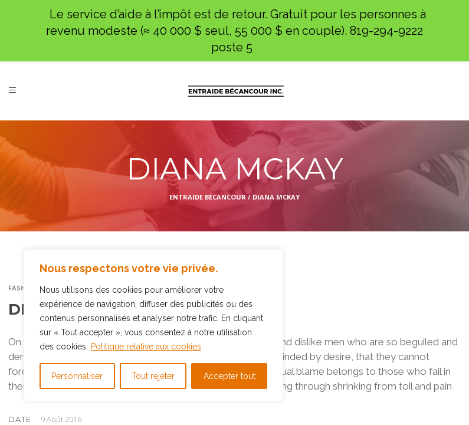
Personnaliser (77, 376)
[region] (153, 325)
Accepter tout (229, 376)
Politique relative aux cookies (146, 346)
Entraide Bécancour (207, 197)
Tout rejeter (153, 376)
